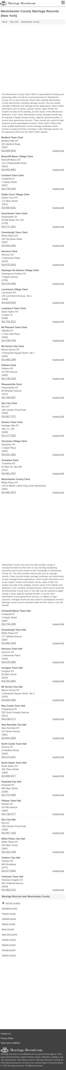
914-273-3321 (8, 757)
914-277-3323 (8, 435)
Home (4, 22)
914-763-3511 (8, 321)
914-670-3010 (8, 264)
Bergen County (8, 924)
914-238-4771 (8, 719)
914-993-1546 (8, 643)
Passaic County (9, 939)
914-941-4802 (8, 169)
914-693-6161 (8, 207)
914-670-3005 (8, 662)
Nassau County (9, 945)
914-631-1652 (8, 454)
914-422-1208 (8, 852)
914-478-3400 (8, 283)
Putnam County (9, 913)
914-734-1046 (8, 624)
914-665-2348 (8, 359)
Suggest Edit (58, 151)
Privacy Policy (7, 1038)
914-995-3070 (8, 492)
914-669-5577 (8, 776)
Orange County (9, 950)
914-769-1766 (8, 340)
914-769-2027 (8, 397)
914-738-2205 (8, 378)
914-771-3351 (8, 226)
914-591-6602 (8, 681)
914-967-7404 (8, 833)
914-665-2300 (8, 700)
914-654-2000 (8, 738)
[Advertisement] (33, 59)
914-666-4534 (8, 150)
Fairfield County (9, 919)
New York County (9, 934)
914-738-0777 (8, 814)
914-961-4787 (8, 473)
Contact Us (6, 1034)
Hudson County (9, 955)
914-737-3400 (8, 795)
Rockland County (9, 908)
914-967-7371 (8, 416)
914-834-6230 (8, 302)
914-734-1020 (8, 188)
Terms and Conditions (10, 1043)
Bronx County (8, 929)
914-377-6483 (8, 871)
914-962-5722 (8, 890)
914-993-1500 (8, 245)
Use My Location (11, 903)
